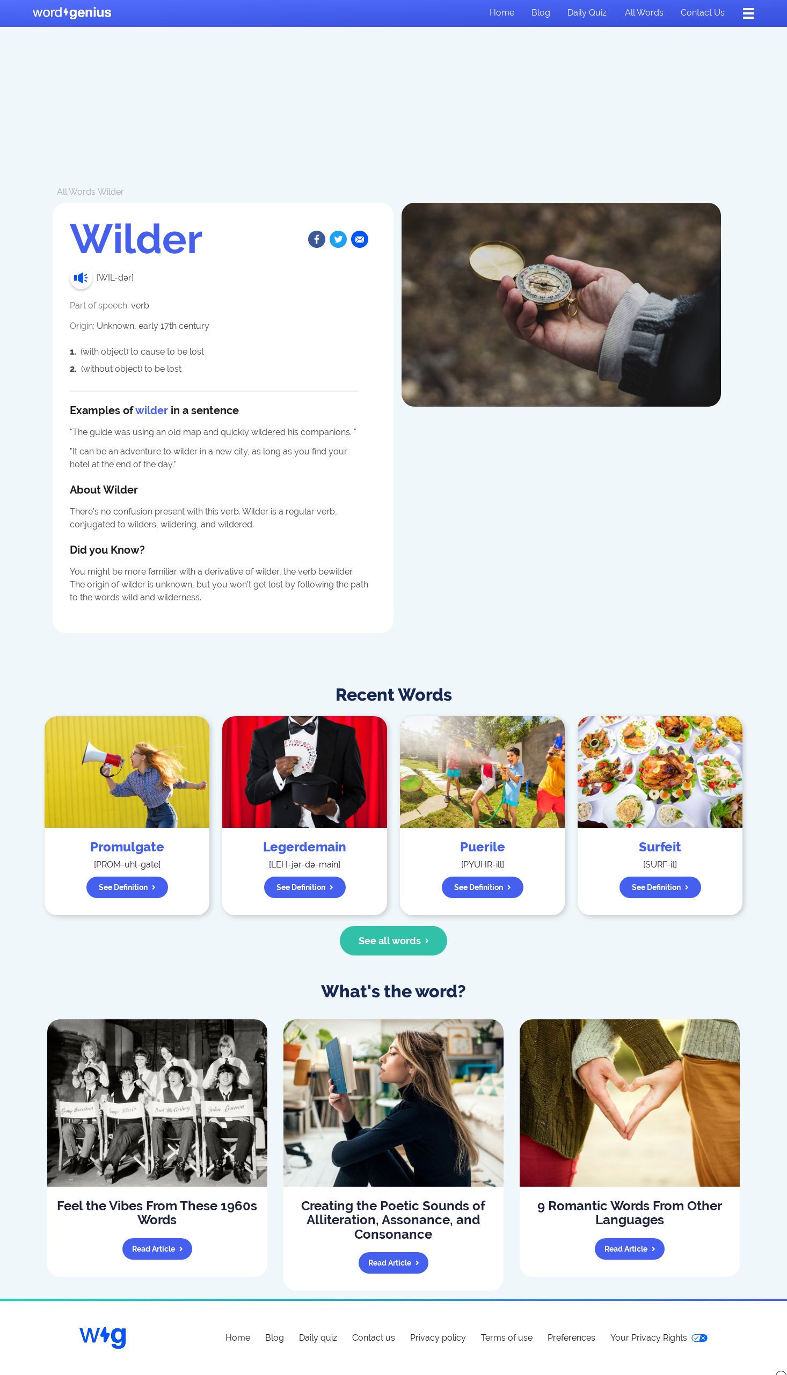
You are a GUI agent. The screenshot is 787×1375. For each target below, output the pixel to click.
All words (644, 13)
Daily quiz (587, 13)
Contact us (703, 13)
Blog (540, 13)
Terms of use (507, 1338)
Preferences (571, 1338)
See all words (394, 940)
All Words (76, 192)
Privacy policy (438, 1338)
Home (502, 13)
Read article (157, 1249)
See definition (127, 887)
